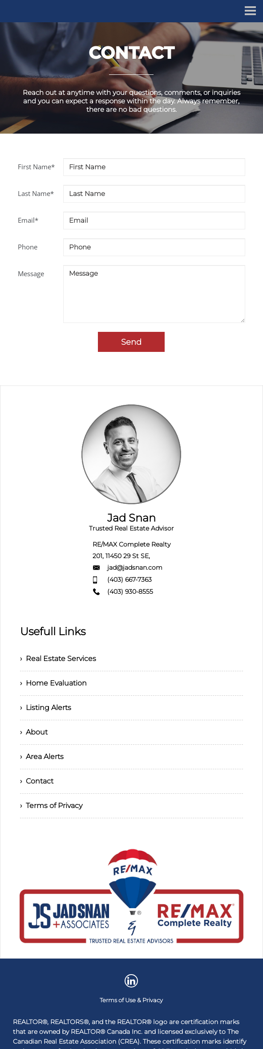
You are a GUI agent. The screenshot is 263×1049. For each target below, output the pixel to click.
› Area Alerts (42, 756)
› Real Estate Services (58, 658)
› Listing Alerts (45, 707)
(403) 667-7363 (129, 580)
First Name (36, 166)
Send (131, 342)
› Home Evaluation (53, 683)
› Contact (36, 781)
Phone (27, 246)
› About (34, 732)
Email (28, 220)
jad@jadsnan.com (134, 567)
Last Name (36, 193)
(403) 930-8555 (130, 592)
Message (31, 273)
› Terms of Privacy (51, 805)
